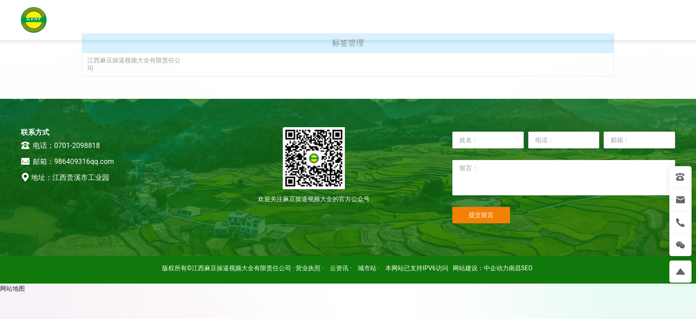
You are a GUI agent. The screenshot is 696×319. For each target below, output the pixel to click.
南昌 (515, 268)
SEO (527, 268)
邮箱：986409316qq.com (67, 161)
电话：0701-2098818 (60, 145)
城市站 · (369, 268)
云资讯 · (341, 268)
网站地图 (12, 288)
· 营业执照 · (308, 268)
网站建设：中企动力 (481, 268)
